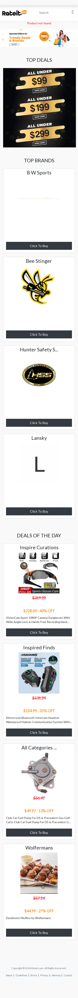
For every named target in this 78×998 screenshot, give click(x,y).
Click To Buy (39, 246)
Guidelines (21, 975)
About (9, 975)
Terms (33, 975)
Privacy (44, 975)
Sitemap (56, 975)
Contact (68, 975)
